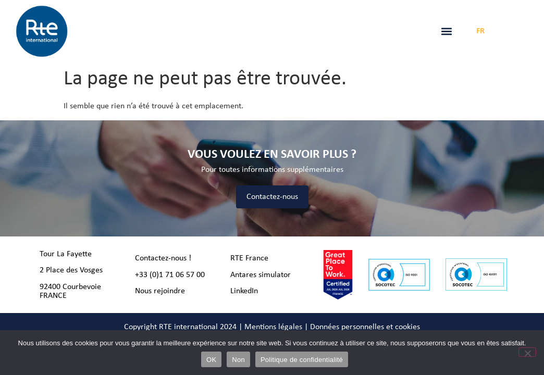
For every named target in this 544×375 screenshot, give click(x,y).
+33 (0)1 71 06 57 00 (170, 275)
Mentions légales (273, 327)
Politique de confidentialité (302, 360)
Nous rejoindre (160, 291)
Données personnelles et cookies (365, 327)
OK (211, 360)
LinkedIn (244, 291)
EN (497, 31)
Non (238, 360)
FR (480, 31)
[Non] (527, 352)
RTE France (249, 258)
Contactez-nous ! (163, 258)
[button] (446, 31)
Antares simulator (260, 275)
